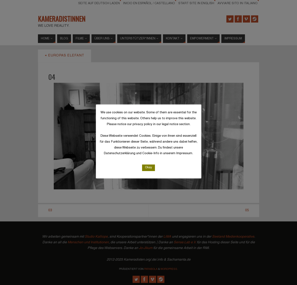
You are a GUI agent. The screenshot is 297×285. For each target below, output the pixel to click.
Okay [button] (148, 167)
